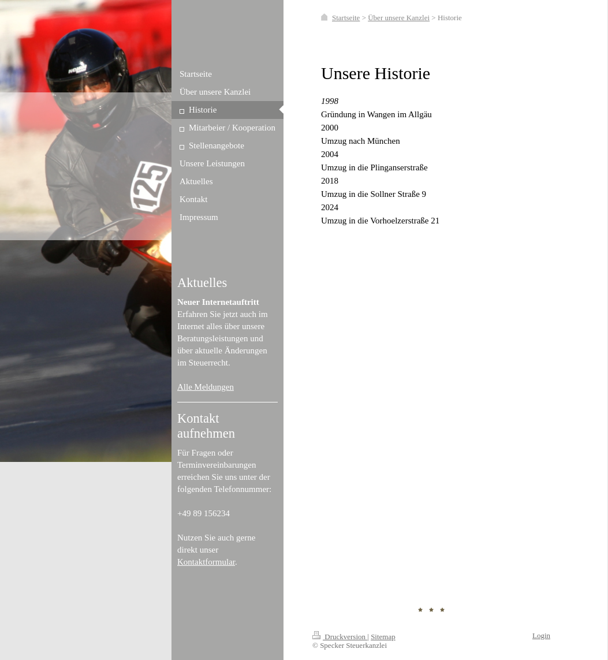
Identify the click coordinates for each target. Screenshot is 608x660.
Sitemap (383, 636)
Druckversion (339, 636)
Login (541, 635)
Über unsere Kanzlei (399, 17)
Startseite (346, 17)
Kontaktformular (206, 561)
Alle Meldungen (205, 386)
